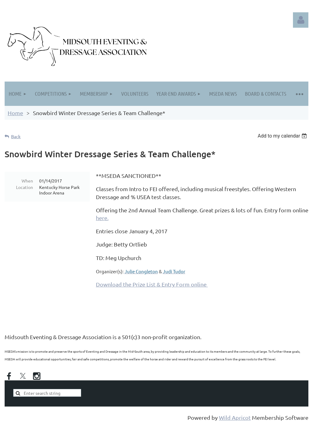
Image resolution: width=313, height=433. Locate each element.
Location (24, 187)
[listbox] (282, 136)
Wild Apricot (235, 417)
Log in (300, 20)
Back (16, 136)
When (27, 180)
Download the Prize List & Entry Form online (152, 284)
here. (102, 217)
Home (15, 113)
